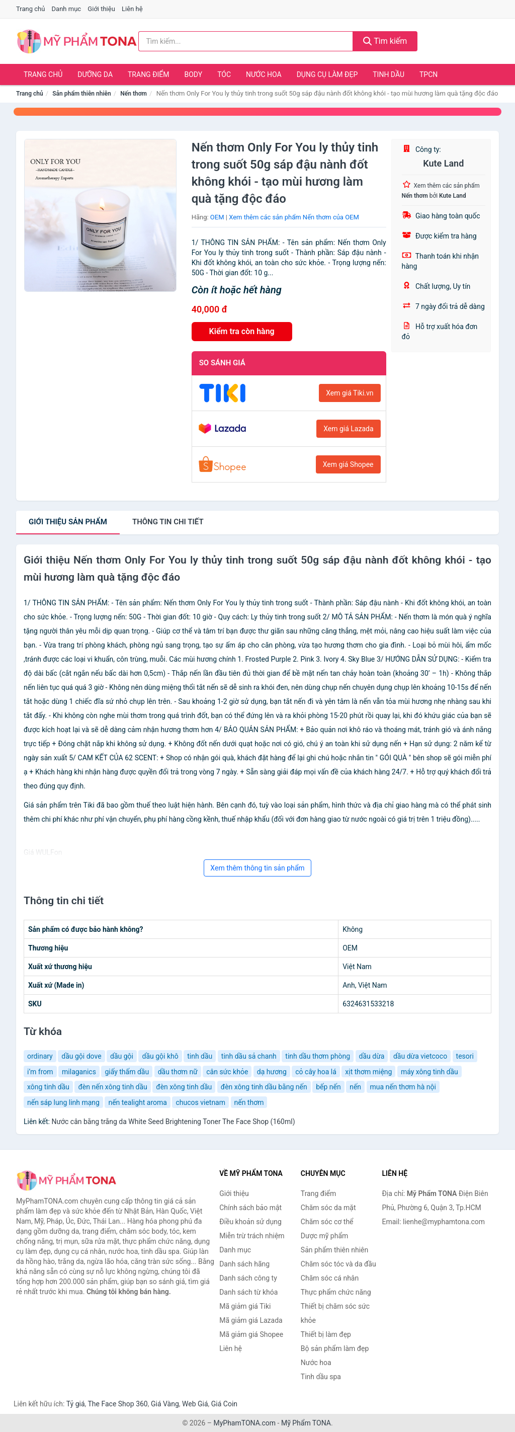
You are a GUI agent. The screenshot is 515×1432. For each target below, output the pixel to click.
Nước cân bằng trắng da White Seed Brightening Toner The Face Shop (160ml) (173, 1122)
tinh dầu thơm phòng (317, 1056)
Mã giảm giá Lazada (251, 1320)
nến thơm (249, 1102)
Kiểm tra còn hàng (242, 331)
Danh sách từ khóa (248, 1292)
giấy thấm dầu (127, 1072)
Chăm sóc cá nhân (330, 1278)
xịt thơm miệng (368, 1072)
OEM (217, 217)
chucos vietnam (200, 1102)
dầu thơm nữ (178, 1072)
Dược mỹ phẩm (325, 1236)
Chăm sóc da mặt (328, 1208)
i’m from (40, 1072)
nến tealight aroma (137, 1102)
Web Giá (195, 1404)
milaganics (79, 1072)
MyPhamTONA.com (244, 1423)
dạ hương (272, 1072)
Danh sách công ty (248, 1278)
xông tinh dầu (48, 1087)
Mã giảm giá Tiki (245, 1306)
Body (194, 74)
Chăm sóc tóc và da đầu (338, 1264)
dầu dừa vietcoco (420, 1056)
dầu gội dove (81, 1056)
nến (355, 1087)
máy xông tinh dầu (429, 1072)
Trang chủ (30, 9)
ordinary (40, 1056)
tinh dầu (199, 1056)
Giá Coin (224, 1404)
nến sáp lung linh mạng (63, 1102)
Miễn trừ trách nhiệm (251, 1236)
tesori (465, 1056)
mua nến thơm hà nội (403, 1087)
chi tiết (168, 521)
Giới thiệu (101, 9)
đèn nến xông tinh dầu (112, 1087)
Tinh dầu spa (321, 1377)
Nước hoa (264, 74)
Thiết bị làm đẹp (326, 1334)
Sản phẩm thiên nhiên (81, 93)
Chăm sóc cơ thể (327, 1222)
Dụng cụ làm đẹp (327, 74)
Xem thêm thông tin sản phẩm (257, 868)
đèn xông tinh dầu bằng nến (264, 1087)
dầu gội (121, 1056)
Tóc (224, 74)
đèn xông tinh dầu (184, 1087)
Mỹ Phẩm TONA (306, 1423)
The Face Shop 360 (117, 1404)
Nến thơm (133, 93)
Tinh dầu (388, 74)
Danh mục (66, 9)
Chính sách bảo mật (250, 1208)
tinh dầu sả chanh (249, 1056)
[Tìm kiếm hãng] (245, 41)
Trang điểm (148, 74)
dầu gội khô (160, 1056)
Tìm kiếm (385, 41)
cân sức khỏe (227, 1072)
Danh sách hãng (244, 1264)
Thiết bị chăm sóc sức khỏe (335, 1313)
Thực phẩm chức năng (336, 1292)
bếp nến (328, 1087)
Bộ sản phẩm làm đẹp (335, 1348)
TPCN (428, 74)
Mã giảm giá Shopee (251, 1334)
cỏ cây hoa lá (315, 1072)
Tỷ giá (75, 1404)
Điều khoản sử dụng (250, 1222)
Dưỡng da (95, 74)
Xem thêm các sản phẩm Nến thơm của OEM (294, 217)
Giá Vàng (165, 1404)
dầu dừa (372, 1056)
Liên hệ (132, 9)
